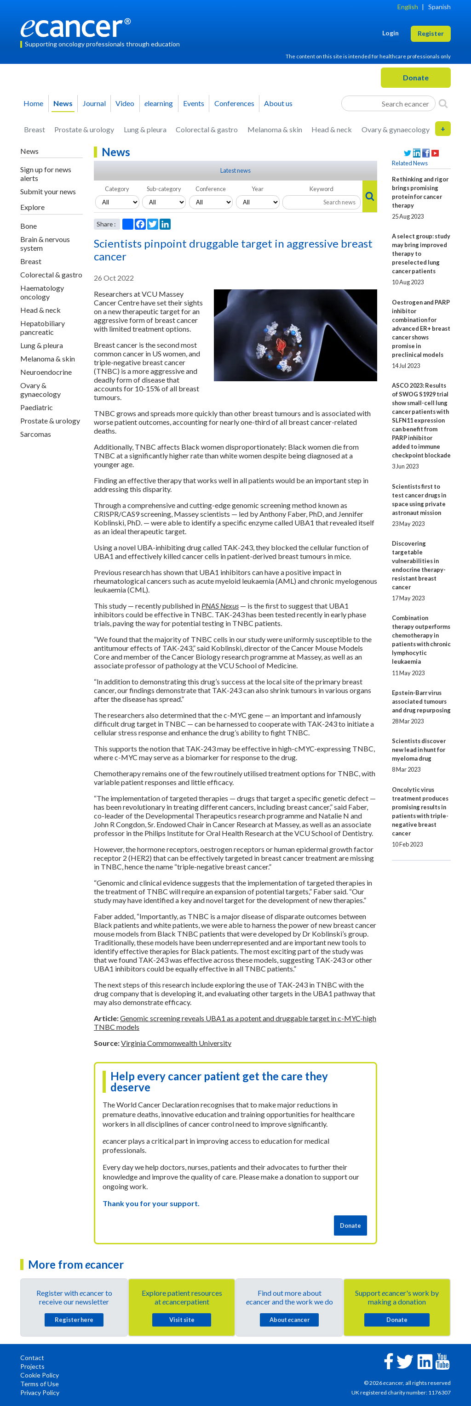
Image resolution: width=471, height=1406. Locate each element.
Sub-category (164, 188)
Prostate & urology (84, 129)
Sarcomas (35, 433)
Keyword (321, 188)
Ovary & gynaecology (396, 129)
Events (193, 103)
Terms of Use (39, 1384)
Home (33, 103)
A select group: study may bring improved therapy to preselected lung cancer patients (421, 253)
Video (124, 103)
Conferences (234, 103)
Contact (32, 1357)
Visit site (182, 1319)
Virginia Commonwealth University (176, 1043)
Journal (94, 103)
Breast (34, 129)
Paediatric (36, 407)
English (407, 7)
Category (117, 188)
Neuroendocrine (46, 371)
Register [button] (431, 33)
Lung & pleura (145, 129)
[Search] (443, 103)
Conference (210, 188)
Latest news (235, 170)
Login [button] (390, 33)
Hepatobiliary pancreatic (42, 327)
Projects (32, 1366)
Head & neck (331, 129)
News (63, 103)
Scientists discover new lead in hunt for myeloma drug (419, 749)
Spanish (439, 7)
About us (278, 103)
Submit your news (48, 191)
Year (258, 188)
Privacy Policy (39, 1392)
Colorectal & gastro (207, 129)
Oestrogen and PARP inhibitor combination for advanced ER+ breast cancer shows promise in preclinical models (421, 328)
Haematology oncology (42, 292)
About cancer (290, 1319)
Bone (28, 225)
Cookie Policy (39, 1375)
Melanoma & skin (274, 129)
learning (158, 103)
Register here (74, 1319)
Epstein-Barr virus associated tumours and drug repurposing (421, 701)
